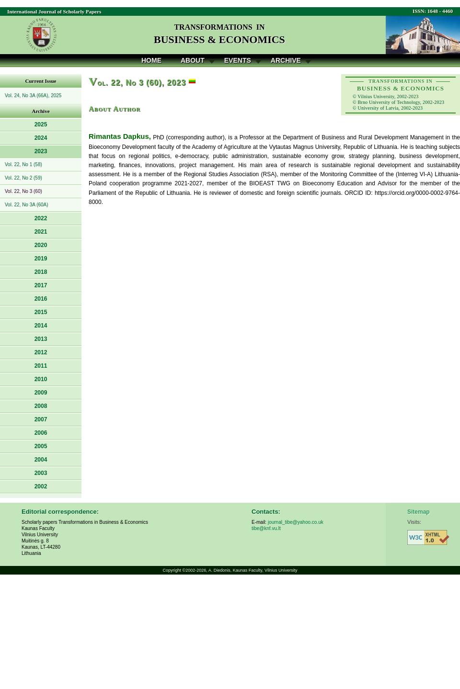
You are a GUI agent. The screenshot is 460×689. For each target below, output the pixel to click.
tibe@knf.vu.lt (266, 528)
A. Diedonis (219, 570)
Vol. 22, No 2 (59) (23, 178)
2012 (40, 352)
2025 (40, 124)
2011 (40, 365)
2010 (40, 379)
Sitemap (418, 511)
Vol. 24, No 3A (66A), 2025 (33, 95)
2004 (40, 459)
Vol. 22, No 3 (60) (23, 191)
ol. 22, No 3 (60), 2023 (137, 83)
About (193, 60)
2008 (40, 406)
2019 (40, 258)
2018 (40, 272)
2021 (40, 231)
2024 (40, 138)
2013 (40, 339)
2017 (40, 285)
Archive (286, 60)
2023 (40, 151)
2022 (40, 218)
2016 (40, 298)
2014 (40, 325)
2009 (40, 392)
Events (237, 60)
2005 (40, 446)
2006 (40, 432)
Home (151, 60)
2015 (40, 312)
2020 (40, 245)
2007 (40, 419)
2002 (40, 486)
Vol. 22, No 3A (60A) (26, 204)
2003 (40, 473)
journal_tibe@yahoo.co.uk (295, 522)
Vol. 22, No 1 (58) (23, 164)
